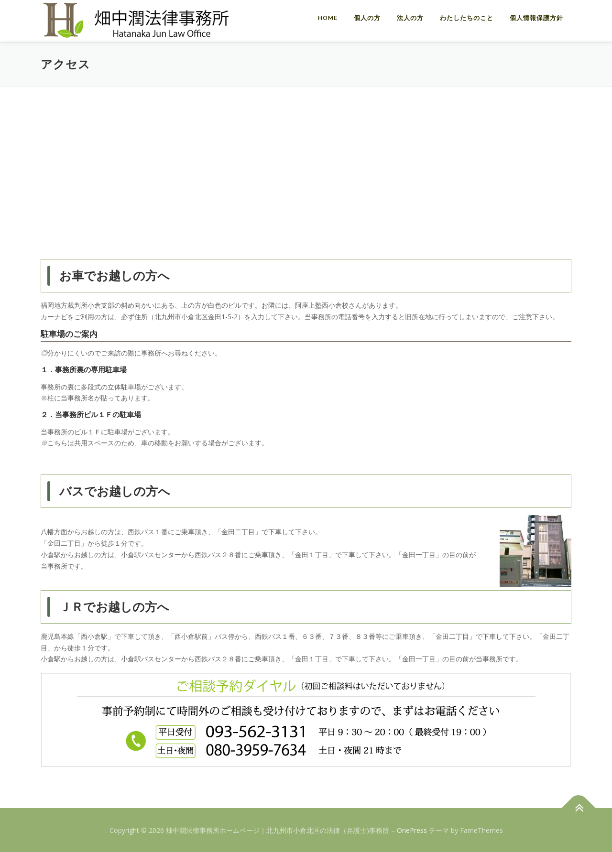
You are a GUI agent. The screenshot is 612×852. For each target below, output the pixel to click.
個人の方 (367, 18)
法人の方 (410, 18)
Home (328, 18)
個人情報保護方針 (536, 18)
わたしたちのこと (466, 18)
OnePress (412, 829)
